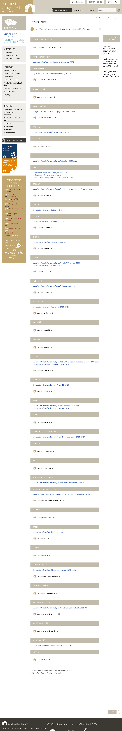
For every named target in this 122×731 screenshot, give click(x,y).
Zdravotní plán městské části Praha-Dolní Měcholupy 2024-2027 (59, 437)
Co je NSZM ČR (9, 52)
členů (11, 189)
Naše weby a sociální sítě (13, 109)
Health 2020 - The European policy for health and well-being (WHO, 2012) (111, 62)
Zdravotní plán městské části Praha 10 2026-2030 (53, 385)
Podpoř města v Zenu (12, 35)
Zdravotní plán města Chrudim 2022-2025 (50, 242)
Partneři (7, 98)
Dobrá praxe (8, 77)
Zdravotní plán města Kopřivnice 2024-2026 (51, 307)
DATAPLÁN (62, 10)
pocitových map (14, 228)
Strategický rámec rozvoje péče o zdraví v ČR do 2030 (111, 74)
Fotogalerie (8, 129)
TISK (112, 712)
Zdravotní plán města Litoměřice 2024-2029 (51, 364)
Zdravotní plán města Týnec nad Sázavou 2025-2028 (54, 570)
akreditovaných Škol (15, 209)
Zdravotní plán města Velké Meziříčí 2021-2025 (52, 645)
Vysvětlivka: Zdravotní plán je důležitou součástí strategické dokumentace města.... (68, 29)
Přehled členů (10, 28)
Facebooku (9, 201)
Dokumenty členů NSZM (12, 88)
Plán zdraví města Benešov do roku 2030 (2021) (52, 132)
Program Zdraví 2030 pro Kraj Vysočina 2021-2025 (54, 111)
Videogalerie (8, 126)
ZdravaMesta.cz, (8, 728)
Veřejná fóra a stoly (11, 80)
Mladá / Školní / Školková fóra (13, 84)
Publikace (7, 123)
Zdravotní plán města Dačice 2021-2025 (49, 210)
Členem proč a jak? (11, 55)
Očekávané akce (10, 70)
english (118, 10)
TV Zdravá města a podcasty (10, 113)
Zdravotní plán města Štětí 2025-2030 (48, 532)
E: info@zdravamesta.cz (38, 728)
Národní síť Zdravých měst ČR (15, 724)
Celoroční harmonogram (12, 73)
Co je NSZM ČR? (79, 10)
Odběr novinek (9, 133)
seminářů (8, 216)
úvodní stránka (101, 18)
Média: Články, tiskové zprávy (12, 119)
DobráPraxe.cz (12, 196)
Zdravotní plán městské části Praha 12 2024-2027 (53, 408)
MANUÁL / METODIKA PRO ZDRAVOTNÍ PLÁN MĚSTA (110, 49)
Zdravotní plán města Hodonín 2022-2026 (50, 221)
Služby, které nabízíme (12, 59)
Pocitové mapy (9, 91)
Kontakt (92, 10)
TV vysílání (13, 204)
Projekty (7, 95)
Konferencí (9, 233)
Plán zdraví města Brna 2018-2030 (47, 175)
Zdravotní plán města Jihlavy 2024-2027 (49, 265)
